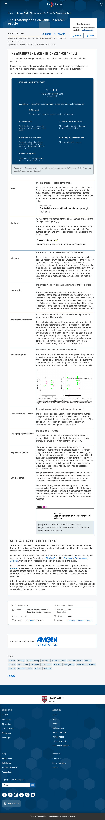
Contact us (57, 759)
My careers (6, 733)
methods (91, 665)
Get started (6, 763)
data (30, 669)
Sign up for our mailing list (13, 780)
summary (22, 669)
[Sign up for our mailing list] (32, 785)
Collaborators (58, 728)
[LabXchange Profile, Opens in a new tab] (90, 44)
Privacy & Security (60, 741)
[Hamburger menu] (6, 4)
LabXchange (87, 39)
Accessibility (7, 772)
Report (11, 676)
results (12, 669)
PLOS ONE (50, 559)
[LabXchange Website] (76, 44)
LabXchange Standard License (80, 621)
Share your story (59, 763)
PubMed (14, 569)
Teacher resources (9, 767)
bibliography (69, 665)
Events (55, 767)
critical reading (33, 661)
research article (58, 661)
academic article (75, 661)
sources (38, 669)
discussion (35, 665)
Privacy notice (58, 737)
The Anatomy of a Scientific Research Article (50, 13)
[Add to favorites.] (59, 34)
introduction (23, 665)
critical (12, 661)
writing (88, 661)
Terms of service (59, 732)
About (55, 715)
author (12, 665)
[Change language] (11, 803)
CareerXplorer (8, 728)
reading (21, 661)
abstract (57, 665)
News (55, 724)
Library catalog (15, 13)
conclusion (46, 665)
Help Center (7, 759)
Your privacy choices (61, 746)
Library (5, 715)
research (45, 661)
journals (47, 669)
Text (26, 13)
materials (81, 665)
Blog (54, 719)
